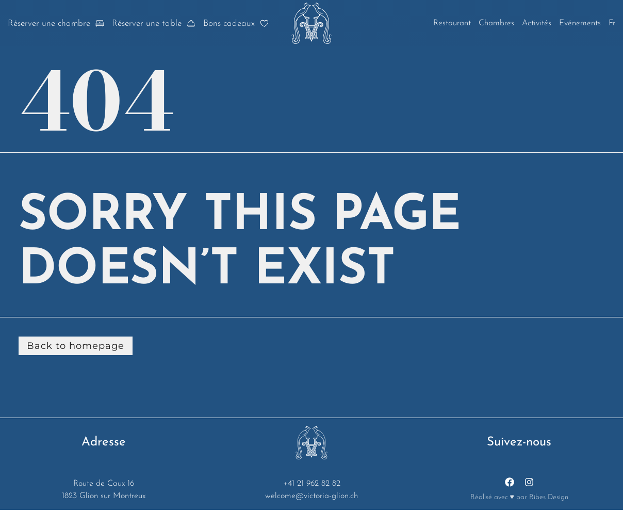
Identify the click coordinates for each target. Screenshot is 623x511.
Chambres (496, 23)
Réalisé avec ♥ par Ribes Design (519, 497)
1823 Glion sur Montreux (103, 496)
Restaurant (452, 23)
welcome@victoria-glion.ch (311, 496)
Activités (536, 23)
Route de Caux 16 (103, 484)
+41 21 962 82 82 (311, 484)
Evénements (580, 23)
